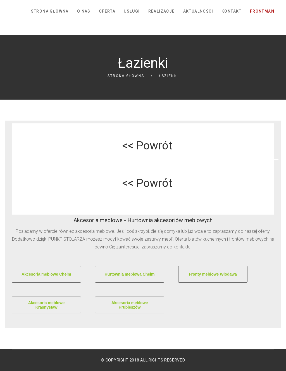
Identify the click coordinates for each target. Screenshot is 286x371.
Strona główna (50, 11)
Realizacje (161, 11)
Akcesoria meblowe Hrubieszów (129, 304)
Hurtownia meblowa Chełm (130, 274)
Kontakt (231, 11)
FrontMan (262, 11)
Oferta (107, 11)
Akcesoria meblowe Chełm (46, 274)
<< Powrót (147, 145)
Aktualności (198, 11)
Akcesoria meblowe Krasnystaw (46, 304)
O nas (83, 11)
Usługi (132, 11)
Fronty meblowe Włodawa (213, 274)
